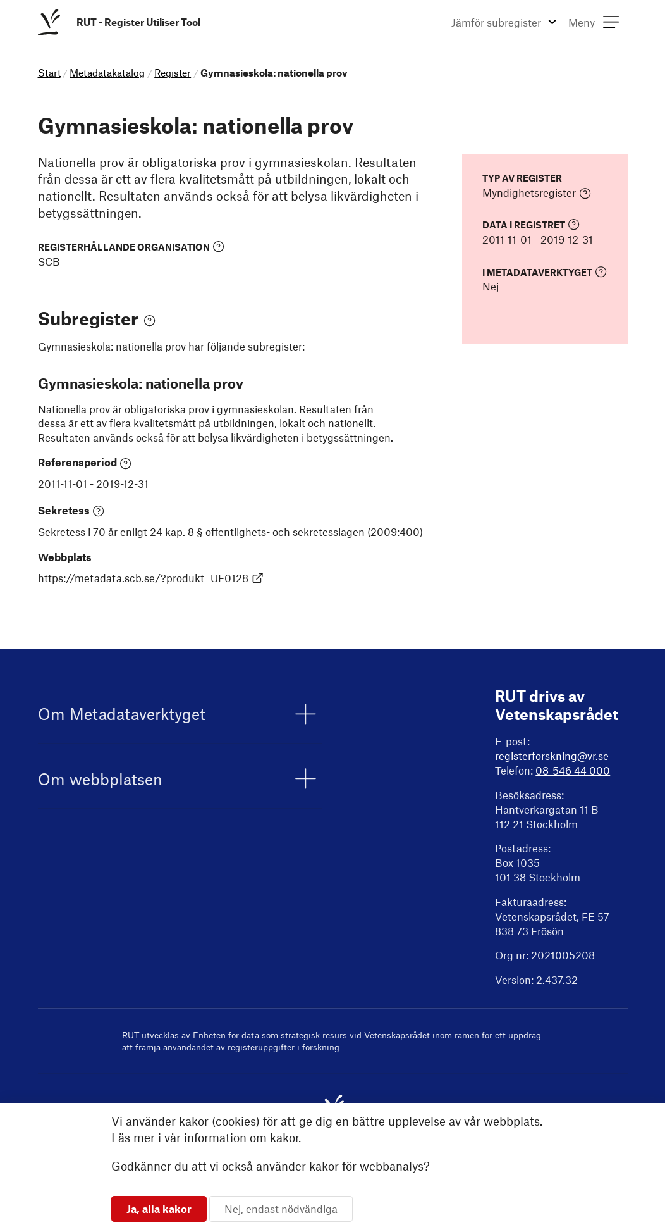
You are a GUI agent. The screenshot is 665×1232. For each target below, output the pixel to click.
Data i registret (531, 224)
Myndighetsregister (536, 193)
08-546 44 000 (572, 770)
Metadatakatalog (107, 72)
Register (172, 72)
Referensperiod (85, 463)
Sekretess (71, 511)
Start (49, 72)
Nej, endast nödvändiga (281, 1208)
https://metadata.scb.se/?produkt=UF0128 (151, 577)
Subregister (97, 318)
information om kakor (241, 1137)
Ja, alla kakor (159, 1208)
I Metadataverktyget (544, 272)
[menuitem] (121, 21)
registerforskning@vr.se (552, 755)
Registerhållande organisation (131, 246)
